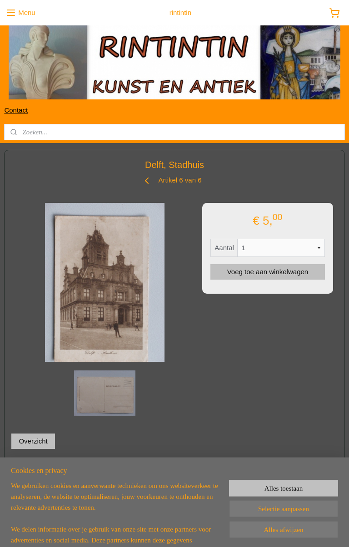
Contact (16, 110)
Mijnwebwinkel (255, 530)
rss (155, 530)
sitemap (139, 530)
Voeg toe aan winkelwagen (267, 272)
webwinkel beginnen (185, 530)
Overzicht (33, 440)
